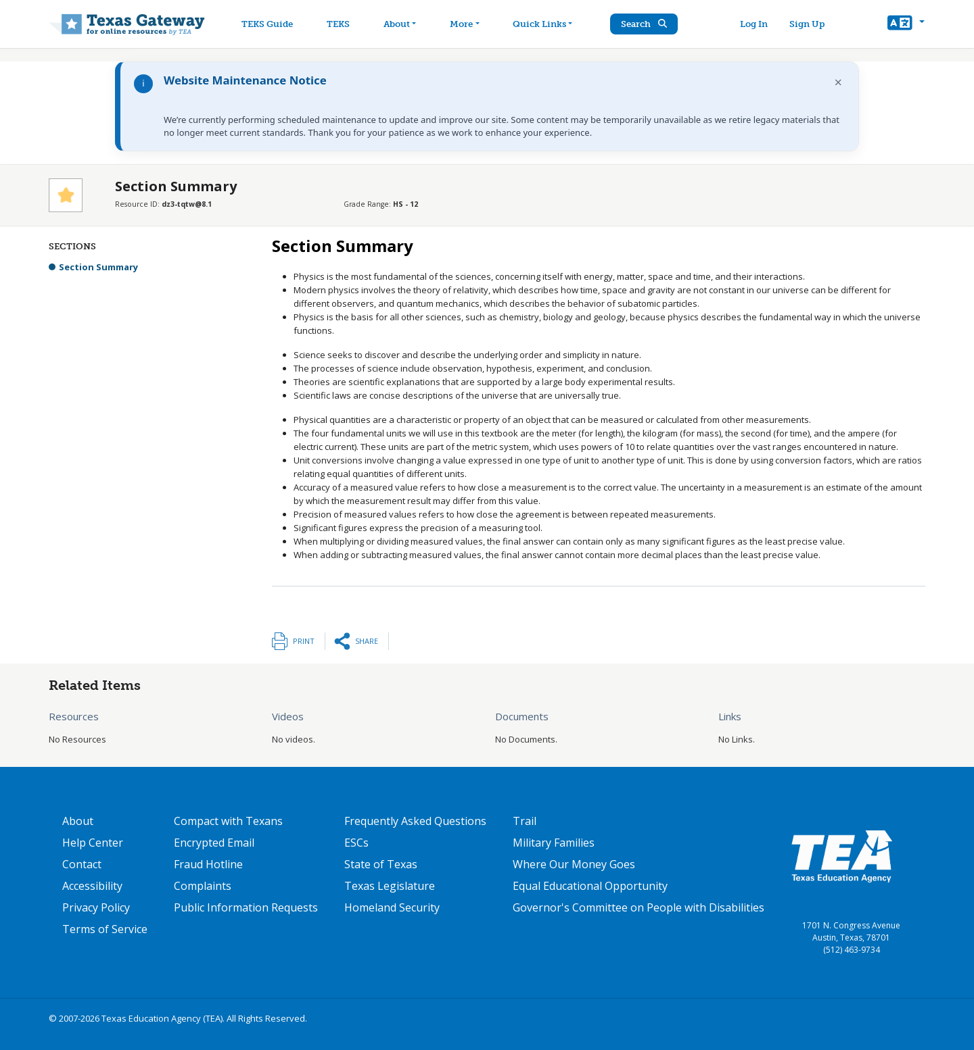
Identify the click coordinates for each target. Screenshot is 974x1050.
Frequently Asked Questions (415, 821)
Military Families (554, 842)
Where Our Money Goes (574, 864)
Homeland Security (392, 907)
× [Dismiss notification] (838, 82)
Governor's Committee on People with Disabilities (638, 907)
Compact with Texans (228, 821)
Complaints (202, 885)
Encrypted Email (214, 842)
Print (304, 641)
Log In (754, 24)
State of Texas (380, 864)
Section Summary (98, 267)
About (77, 821)
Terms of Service (104, 929)
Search (646, 24)
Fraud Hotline (208, 864)
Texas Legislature (389, 885)
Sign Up (807, 24)
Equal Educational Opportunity (590, 885)
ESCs (356, 842)
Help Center (92, 842)
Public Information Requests (246, 907)
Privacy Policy (96, 907)
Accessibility (92, 885)
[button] (906, 24)
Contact (81, 864)
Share (366, 641)
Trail (524, 821)
